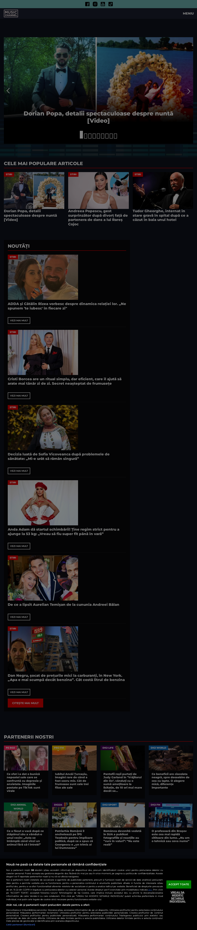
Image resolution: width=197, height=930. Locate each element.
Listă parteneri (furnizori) (20, 924)
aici (150, 889)
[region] (98, 894)
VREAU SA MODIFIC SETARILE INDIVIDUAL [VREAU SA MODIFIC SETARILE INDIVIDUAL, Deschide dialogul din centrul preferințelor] (177, 897)
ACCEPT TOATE (179, 884)
